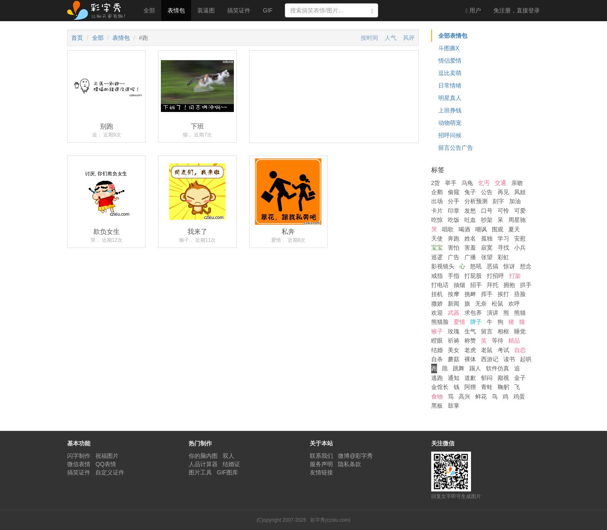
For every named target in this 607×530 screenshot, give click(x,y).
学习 (503, 238)
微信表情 (78, 464)
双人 (228, 455)
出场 (437, 201)
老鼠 (487, 350)
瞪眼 (437, 340)
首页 (77, 37)
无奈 (481, 303)
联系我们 (321, 455)
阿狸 (470, 387)
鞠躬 (503, 387)
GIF (267, 10)
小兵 (520, 247)
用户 (473, 10)
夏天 (514, 229)
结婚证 (231, 464)
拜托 (492, 285)
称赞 (470, 340)
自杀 (437, 359)
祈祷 (453, 340)
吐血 (470, 219)
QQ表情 (105, 464)
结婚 (437, 350)
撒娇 (437, 303)
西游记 (489, 359)
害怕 (453, 247)
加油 (515, 201)
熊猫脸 (440, 321)
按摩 (453, 294)
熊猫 (520, 312)
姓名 (470, 238)
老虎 (470, 350)
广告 (453, 257)
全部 (149, 10)
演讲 (492, 312)
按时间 (369, 37)
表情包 (176, 10)
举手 (450, 183)
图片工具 (200, 472)
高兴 (464, 396)
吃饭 (453, 219)
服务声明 (321, 464)
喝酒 (464, 229)
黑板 (437, 405)
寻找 (503, 247)
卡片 (437, 210)
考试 (503, 350)
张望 (487, 257)
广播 (470, 257)
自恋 (520, 350)
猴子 (437, 331)
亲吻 (517, 183)
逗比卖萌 (449, 73)
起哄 (526, 359)
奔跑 (453, 238)
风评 (409, 37)
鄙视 (503, 377)
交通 (500, 183)
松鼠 (497, 303)
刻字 (498, 201)
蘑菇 (453, 359)
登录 (516, 10)
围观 (497, 229)
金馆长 (440, 387)
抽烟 (459, 285)
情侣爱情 (449, 60)
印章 (453, 210)
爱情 (459, 321)
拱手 (526, 285)
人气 (390, 37)
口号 (487, 210)
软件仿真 (497, 368)
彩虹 (503, 257)
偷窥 (453, 192)
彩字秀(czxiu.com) (330, 520)
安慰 (520, 238)
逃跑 (437, 377)
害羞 (470, 247)
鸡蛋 (519, 396)
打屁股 (473, 275)
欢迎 (437, 312)
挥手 (487, 294)
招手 (476, 285)
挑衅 (470, 294)
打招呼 (495, 275)
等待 (497, 340)
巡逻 (437, 257)
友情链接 (321, 472)
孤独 (487, 238)
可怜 (503, 210)
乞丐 (484, 183)
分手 (453, 201)
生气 (470, 331)
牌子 (476, 321)
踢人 (475, 368)
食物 (437, 396)
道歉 (470, 377)
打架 (515, 275)
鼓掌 (453, 405)
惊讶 (509, 266)
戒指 (437, 275)
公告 (487, 192)
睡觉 (520, 331)
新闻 (453, 303)
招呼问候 (449, 135)
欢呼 (514, 303)
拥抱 (509, 285)
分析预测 (476, 201)
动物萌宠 (449, 122)
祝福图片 (107, 455)
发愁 (470, 210)
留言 (487, 331)
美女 (453, 350)
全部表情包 (452, 35)
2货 (435, 183)
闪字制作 (78, 455)
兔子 (470, 192)
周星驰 (517, 219)
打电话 (440, 285)
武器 (453, 312)
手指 (453, 275)
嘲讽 (481, 229)
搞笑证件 (238, 10)
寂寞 (487, 247)
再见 (503, 192)
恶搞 (492, 266)
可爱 (520, 210)
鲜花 (481, 396)
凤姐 (520, 192)
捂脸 (520, 294)
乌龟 (467, 183)
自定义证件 (109, 472)
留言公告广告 (455, 147)
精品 (514, 340)
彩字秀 (99, 10)
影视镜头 (442, 266)
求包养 (473, 312)
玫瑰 (453, 331)
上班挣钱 (449, 110)
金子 (520, 377)
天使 (437, 238)
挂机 (437, 294)
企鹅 (437, 192)
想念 (526, 266)
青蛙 (487, 387)
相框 (503, 331)
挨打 (503, 294)
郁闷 (487, 377)
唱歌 (448, 229)
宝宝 (437, 247)
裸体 (470, 359)
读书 (509, 359)
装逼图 (206, 10)
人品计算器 (203, 464)
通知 (453, 377)
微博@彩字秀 (355, 455)
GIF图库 (227, 472)
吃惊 (437, 219)
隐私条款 (349, 464)
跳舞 (458, 368)
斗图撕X (448, 48)
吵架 (487, 219)
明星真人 (449, 98)
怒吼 (476, 266)
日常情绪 (449, 85)
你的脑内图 (203, 455)
